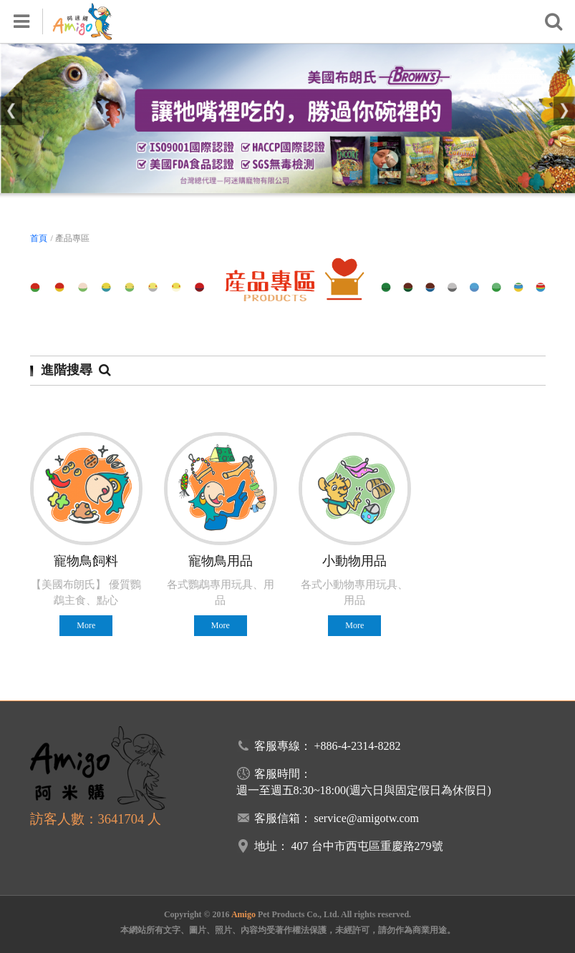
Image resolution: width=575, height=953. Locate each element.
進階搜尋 (76, 370)
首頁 (38, 238)
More (86, 625)
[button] (11, 111)
